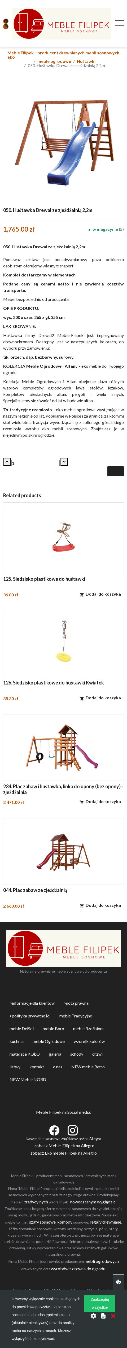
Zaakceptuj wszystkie (100, 1303)
